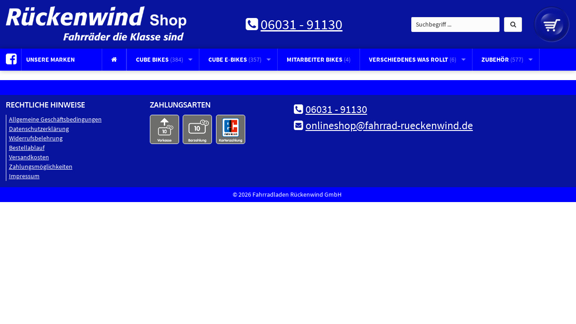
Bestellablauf (27, 148)
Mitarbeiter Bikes (319, 59)
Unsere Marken (50, 59)
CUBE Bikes (159, 59)
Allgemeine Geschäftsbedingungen (55, 119)
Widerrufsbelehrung (36, 138)
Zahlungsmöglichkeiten (40, 166)
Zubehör (502, 59)
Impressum (24, 176)
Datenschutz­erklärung (39, 129)
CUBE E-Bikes (234, 59)
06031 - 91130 (301, 24)
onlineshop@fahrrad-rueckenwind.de (389, 125)
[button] (513, 24)
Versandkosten (29, 157)
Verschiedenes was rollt (412, 59)
